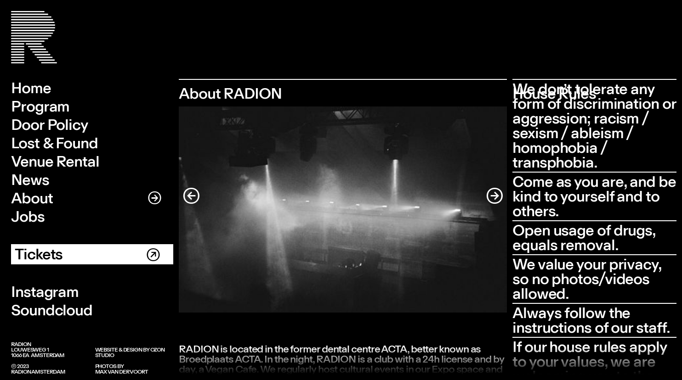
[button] (197, 209)
